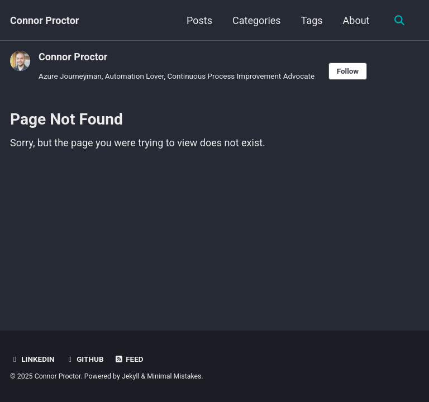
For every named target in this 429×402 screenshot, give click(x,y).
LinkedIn (32, 359)
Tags (312, 20)
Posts (199, 20)
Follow (348, 70)
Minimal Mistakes (174, 376)
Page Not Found (66, 119)
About (356, 20)
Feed (129, 359)
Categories (256, 20)
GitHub (84, 359)
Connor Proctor (44, 20)
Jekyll (131, 376)
